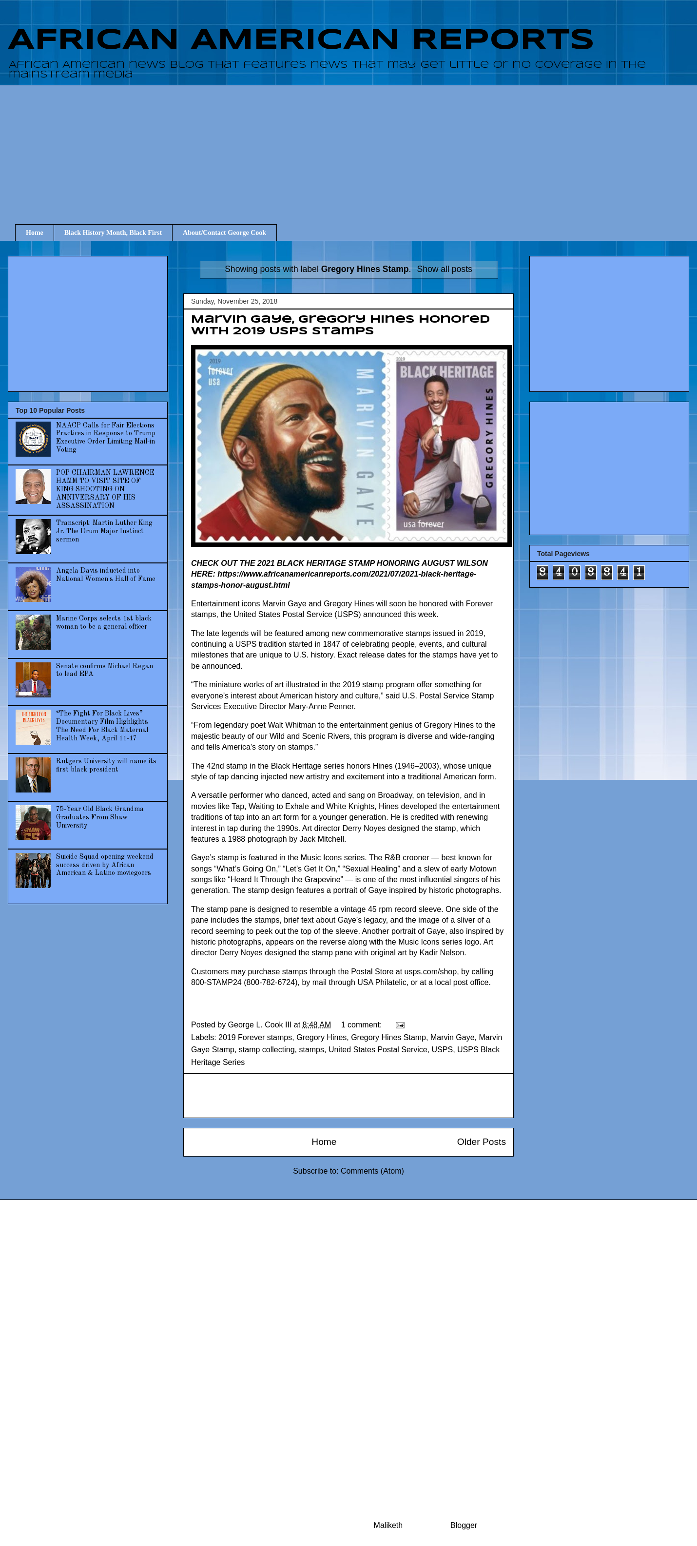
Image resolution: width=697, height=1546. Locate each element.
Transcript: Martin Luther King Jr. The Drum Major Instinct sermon (104, 531)
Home (34, 232)
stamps (311, 1049)
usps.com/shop (431, 971)
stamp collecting (267, 1049)
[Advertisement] (356, 146)
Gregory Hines (321, 1037)
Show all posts (444, 269)
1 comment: (362, 1025)
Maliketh (388, 1525)
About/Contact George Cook (224, 232)
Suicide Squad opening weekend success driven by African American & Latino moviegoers (105, 865)
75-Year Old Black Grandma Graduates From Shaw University (100, 817)
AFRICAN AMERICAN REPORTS (301, 40)
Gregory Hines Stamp (388, 1037)
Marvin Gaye (452, 1037)
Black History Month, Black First (113, 232)
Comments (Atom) (372, 1171)
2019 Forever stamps (255, 1037)
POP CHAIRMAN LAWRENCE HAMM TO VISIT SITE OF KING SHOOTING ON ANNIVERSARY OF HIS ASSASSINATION (105, 489)
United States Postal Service (378, 1049)
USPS (442, 1049)
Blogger (463, 1525)
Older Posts (481, 1142)
